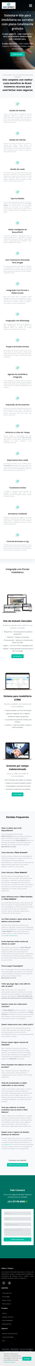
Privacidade (6, 1297)
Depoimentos (6, 1324)
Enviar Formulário (17, 1239)
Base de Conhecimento (9, 1333)
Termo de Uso (7, 1293)
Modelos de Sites (7, 1317)
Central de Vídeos (8, 1337)
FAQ (3, 1341)
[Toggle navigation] (30, 5)
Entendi (27, 1359)
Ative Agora (17, 794)
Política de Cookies (9, 1362)
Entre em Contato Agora (17, 1165)
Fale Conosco (6, 1304)
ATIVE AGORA (17, 54)
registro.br (7, 1144)
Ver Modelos (17, 656)
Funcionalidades (7, 1320)
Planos (4, 1313)
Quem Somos (6, 1300)
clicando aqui (13, 935)
